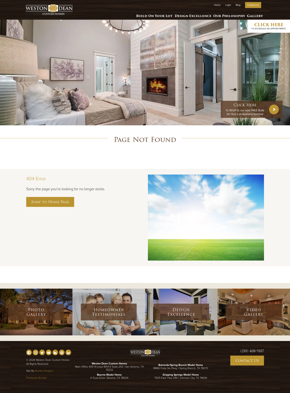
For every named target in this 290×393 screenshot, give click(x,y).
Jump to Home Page (50, 202)
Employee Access (36, 377)
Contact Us (253, 5)
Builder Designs (44, 370)
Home (217, 5)
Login (228, 5)
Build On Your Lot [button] (151, 14)
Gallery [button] (254, 14)
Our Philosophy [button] (227, 14)
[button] (284, 72)
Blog (238, 5)
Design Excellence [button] (190, 14)
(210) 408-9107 (252, 351)
